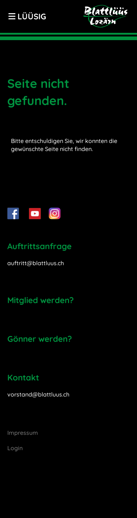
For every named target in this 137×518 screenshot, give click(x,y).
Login (15, 448)
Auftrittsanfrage (39, 246)
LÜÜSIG (27, 16)
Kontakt (23, 377)
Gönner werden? (39, 338)
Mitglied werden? (40, 300)
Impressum (22, 432)
